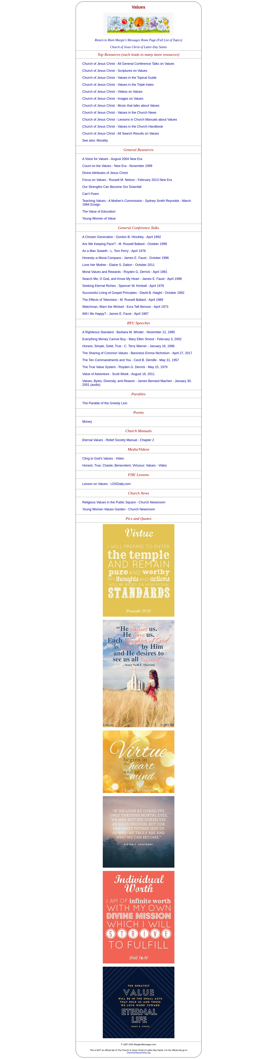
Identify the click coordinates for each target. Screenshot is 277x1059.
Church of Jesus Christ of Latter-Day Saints (138, 47)
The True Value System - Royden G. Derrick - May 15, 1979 (125, 367)
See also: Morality (95, 140)
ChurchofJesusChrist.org (138, 1052)
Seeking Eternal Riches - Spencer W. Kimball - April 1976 (123, 286)
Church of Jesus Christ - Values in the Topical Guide (119, 77)
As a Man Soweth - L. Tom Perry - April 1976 (114, 251)
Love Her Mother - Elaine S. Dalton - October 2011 (118, 265)
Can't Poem (90, 194)
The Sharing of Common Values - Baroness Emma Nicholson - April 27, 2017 (137, 353)
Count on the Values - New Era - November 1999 (117, 166)
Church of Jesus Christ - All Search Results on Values (120, 133)
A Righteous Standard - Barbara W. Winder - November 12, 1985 (128, 332)
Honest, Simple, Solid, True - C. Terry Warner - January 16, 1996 (128, 346)
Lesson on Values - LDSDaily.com (106, 484)
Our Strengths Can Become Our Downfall (111, 187)
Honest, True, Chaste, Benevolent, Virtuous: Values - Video (124, 465)
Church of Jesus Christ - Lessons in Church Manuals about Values (129, 119)
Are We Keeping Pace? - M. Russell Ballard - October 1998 (124, 244)
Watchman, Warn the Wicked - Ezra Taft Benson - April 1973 (125, 307)
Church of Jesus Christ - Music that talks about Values (121, 105)
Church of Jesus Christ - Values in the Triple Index (118, 84)
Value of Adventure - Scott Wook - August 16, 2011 (118, 374)
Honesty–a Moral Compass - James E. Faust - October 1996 (125, 258)
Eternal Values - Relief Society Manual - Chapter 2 (118, 440)
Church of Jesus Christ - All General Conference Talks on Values (128, 63)
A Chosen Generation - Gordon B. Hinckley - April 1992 (121, 237)
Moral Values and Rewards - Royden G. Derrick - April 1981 (124, 272)
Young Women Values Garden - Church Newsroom (118, 509)
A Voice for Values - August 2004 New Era (112, 159)
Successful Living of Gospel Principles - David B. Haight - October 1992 (133, 293)
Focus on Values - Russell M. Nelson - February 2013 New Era (127, 180)
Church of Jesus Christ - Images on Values (112, 98)
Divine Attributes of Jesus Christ (105, 173)
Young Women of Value (99, 218)
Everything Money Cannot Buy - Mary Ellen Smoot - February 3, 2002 (132, 339)
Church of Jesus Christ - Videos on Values (112, 91)
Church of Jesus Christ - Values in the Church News (119, 112)
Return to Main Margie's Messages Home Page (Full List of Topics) (138, 40)
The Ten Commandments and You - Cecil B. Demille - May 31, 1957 (130, 360)
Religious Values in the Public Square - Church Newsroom (123, 502)
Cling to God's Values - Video (103, 458)
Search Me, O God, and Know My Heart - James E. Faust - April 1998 (132, 279)
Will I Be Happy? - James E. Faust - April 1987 (115, 313)
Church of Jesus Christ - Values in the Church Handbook (122, 126)
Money (87, 421)
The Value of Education (99, 211)
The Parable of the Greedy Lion (104, 403)
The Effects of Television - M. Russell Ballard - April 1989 (122, 300)
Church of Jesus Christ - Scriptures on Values (114, 70)
